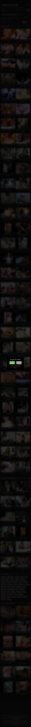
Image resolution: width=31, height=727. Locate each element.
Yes (12, 362)
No (19, 362)
